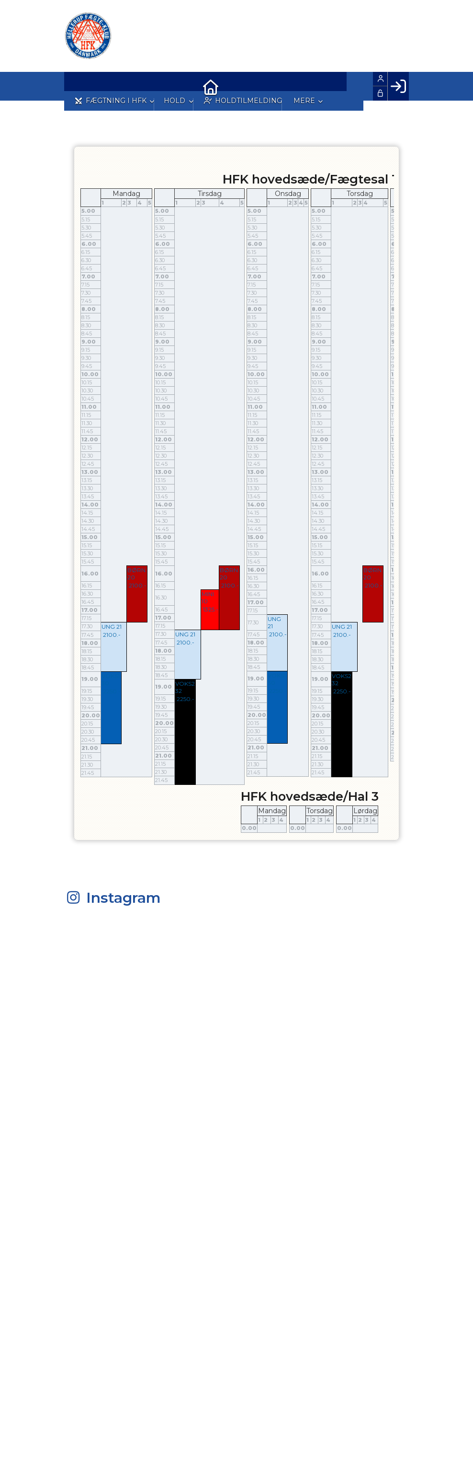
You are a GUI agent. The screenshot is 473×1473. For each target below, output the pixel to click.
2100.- (137, 585)
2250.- (112, 691)
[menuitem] (78, 86)
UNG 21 (111, 626)
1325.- (210, 609)
